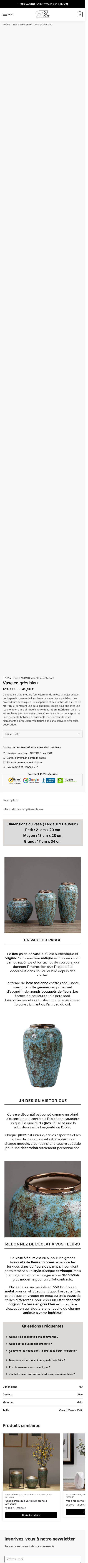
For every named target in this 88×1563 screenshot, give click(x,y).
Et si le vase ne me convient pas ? (30, 1367)
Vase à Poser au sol (22, 24)
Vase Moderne (73, 1494)
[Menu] (8, 14)
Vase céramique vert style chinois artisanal (26, 1502)
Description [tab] (10, 800)
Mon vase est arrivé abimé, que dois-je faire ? (37, 1360)
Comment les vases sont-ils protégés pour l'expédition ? (43, 1352)
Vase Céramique (14, 1494)
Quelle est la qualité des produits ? (30, 1343)
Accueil (6, 24)
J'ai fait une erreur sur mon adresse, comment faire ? (42, 1374)
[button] (42, 1336)
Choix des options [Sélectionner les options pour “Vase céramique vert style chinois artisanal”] (31, 1515)
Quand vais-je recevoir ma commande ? (33, 1336)
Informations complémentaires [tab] (23, 809)
